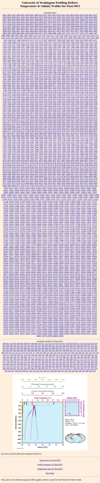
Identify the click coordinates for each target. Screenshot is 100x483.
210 (74, 360)
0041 (50, 17)
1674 (27, 58)
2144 (50, 65)
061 (28, 348)
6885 (41, 133)
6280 (23, 122)
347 (83, 371)
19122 (72, 261)
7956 (64, 158)
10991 (50, 192)
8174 (41, 165)
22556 (83, 311)
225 (32, 362)
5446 (9, 115)
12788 (83, 231)
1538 (59, 51)
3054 (68, 76)
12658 (27, 224)
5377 (86, 108)
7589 (36, 152)
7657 (95, 154)
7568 (86, 149)
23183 (88, 322)
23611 (72, 329)
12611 (49, 217)
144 (32, 355)
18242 (83, 247)
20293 (16, 279)
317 (71, 369)
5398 (64, 111)
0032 (23, 17)
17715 (61, 243)
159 (85, 355)
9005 (18, 179)
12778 (27, 231)
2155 (5, 67)
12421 (22, 208)
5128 (9, 92)
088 (28, 350)
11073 (3, 197)
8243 (36, 170)
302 (18, 369)
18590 (77, 252)
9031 (41, 179)
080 (95, 348)
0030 (14, 17)
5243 (82, 101)
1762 (5, 63)
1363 (50, 47)
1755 (68, 61)
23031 (72, 320)
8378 (32, 172)
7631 (59, 154)
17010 (50, 236)
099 (67, 350)
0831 (64, 29)
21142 (83, 288)
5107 (19, 90)
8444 (32, 174)
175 (46, 357)
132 (86, 353)
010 (39, 344)
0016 (68, 15)
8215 (95, 167)
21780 (27, 297)
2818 (95, 74)
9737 (27, 186)
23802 (50, 331)
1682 (55, 58)
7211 (54, 142)
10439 (49, 188)
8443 (27, 174)
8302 (91, 170)
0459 (55, 22)
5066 (36, 86)
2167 (55, 67)
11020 (41, 195)
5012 (5, 81)
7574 (5, 152)
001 (7, 344)
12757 (61, 229)
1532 (36, 51)
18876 (5, 258)
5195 (82, 97)
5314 (64, 106)
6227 (73, 120)
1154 (52, 38)
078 (88, 348)
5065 (32, 86)
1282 (73, 42)
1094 (30, 35)
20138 (88, 274)
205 (57, 360)
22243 (72, 306)
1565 (77, 51)
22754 (55, 315)
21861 (33, 299)
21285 (27, 290)
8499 (41, 177)
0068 (36, 20)
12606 (22, 217)
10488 (44, 190)
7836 (14, 158)
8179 (59, 165)
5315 (68, 106)
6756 (64, 131)
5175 (91, 95)
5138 (50, 92)
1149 (30, 38)
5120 (68, 90)
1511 (59, 49)
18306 (16, 249)
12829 (72, 233)
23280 (16, 324)
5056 (91, 83)
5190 (59, 97)
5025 (59, 81)
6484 (91, 126)
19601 (38, 268)
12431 (61, 208)
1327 (50, 45)
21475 (55, 293)
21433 (22, 293)
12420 (16, 208)
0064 (18, 20)
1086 (91, 33)
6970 (36, 136)
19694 (83, 268)
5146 (86, 92)
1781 (73, 63)
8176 (50, 165)
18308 (22, 249)
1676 (32, 58)
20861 (61, 286)
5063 (23, 86)
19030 (72, 258)
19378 (33, 265)
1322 (32, 45)
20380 (77, 279)
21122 (72, 288)
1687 (77, 58)
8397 (91, 172)
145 (35, 355)
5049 (64, 83)
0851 (18, 31)
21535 (27, 295)
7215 (73, 142)
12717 (16, 227)
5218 (68, 99)
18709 (55, 254)
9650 (73, 183)
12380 (38, 204)
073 (71, 348)
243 (95, 362)
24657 (38, 336)
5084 (18, 88)
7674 (41, 156)
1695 (14, 61)
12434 (72, 208)
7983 (77, 158)
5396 (55, 111)
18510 (50, 252)
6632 (50, 129)
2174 (86, 67)
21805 (44, 297)
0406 (73, 20)
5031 (86, 81)
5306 (36, 106)
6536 (14, 129)
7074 (82, 136)
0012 (50, 15)
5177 (5, 97)
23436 (11, 327)
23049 (88, 320)
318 (74, 369)
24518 (83, 333)
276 (21, 366)
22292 (33, 308)
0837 (91, 29)
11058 (74, 195)
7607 (5, 154)
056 (11, 348)
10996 (72, 192)
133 (90, 353)
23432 (5, 327)
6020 (91, 115)
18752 (83, 254)
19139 (83, 261)
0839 (95, 29)
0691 (86, 26)
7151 (27, 140)
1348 (27, 47)
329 (20, 371)
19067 (16, 261)
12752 (44, 229)
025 (92, 344)
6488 (9, 129)
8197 (18, 167)
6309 (5, 124)
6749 (32, 131)
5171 (73, 95)
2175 (91, 67)
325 (5, 371)
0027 (95, 15)
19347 (11, 265)
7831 (9, 158)
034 (28, 346)
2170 (68, 67)
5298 (95, 104)
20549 (61, 281)
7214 (68, 142)
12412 (72, 206)
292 (78, 366)
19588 (27, 268)
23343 (50, 324)
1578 (41, 54)
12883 (11, 236)
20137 (83, 274)
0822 (32, 29)
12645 (50, 222)
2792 (32, 74)
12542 (33, 215)
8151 (82, 163)
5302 (18, 106)
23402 (83, 324)
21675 (77, 295)
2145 (55, 65)
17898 (5, 245)
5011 (95, 79)
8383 (50, 172)
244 (4, 364)
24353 (77, 333)
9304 (82, 181)
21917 (22, 302)
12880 (88, 233)
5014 (14, 81)
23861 (88, 331)
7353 (82, 145)
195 (21, 360)
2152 (86, 65)
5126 (95, 90)
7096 (59, 138)
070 (60, 348)
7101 (64, 138)
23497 (72, 327)
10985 (16, 192)
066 (46, 348)
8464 (59, 174)
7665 (18, 156)
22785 (94, 315)
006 (25, 344)
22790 (5, 318)
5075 (73, 86)
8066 (50, 161)
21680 (83, 295)
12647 (61, 222)
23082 (44, 322)
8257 (64, 170)
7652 (91, 154)
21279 (22, 290)
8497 (32, 177)
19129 (77, 261)
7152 (32, 140)
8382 (45, 172)
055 (7, 348)
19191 (22, 263)
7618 (41, 154)
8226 (23, 170)
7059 (64, 136)
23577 (33, 329)
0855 (36, 31)
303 (21, 369)
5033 (95, 81)
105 (88, 350)
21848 (22, 299)
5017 (27, 81)
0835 (82, 29)
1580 (50, 54)
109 (6, 353)
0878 (82, 31)
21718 (94, 295)
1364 (55, 47)
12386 (72, 204)
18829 (66, 256)
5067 (41, 86)
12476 (27, 213)
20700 (16, 286)
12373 (5, 204)
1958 (36, 65)
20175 (27, 277)
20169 (22, 277)
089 (32, 350)
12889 (38, 236)
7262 (50, 145)
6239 (86, 120)
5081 (5, 88)
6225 (63, 120)
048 (78, 346)
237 (74, 362)
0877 (77, 31)
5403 (86, 111)
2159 (23, 67)
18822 (55, 256)
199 (35, 360)
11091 (58, 197)
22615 (16, 313)
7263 (55, 145)
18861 (83, 256)
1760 (91, 61)
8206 (55, 167)
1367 (68, 47)
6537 (18, 129)
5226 (5, 101)
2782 (82, 72)
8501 (45, 177)
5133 (27, 92)
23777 (33, 331)
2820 (9, 76)
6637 (68, 129)
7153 (36, 140)
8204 (45, 167)
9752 (45, 186)
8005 (86, 158)
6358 (95, 124)
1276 (45, 42)
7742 (77, 156)
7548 (36, 149)
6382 (32, 126)
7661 (9, 156)
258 (53, 364)
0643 (27, 26)
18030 (61, 245)
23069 (22, 322)
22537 (61, 311)
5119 (63, 90)
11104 (26, 199)
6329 (27, 124)
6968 (32, 136)
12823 (38, 233)
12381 (44, 204)
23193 (5, 324)
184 (78, 357)
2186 (27, 70)
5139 (55, 92)
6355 (82, 124)
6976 (50, 136)
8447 (36, 174)
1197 (54, 40)
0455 (36, 22)
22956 (16, 320)
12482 (61, 213)
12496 (5, 215)
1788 (9, 65)
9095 (64, 179)
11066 (96, 195)
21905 (11, 302)
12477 (33, 213)
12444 (77, 208)
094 (50, 350)
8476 (82, 174)
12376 (16, 204)
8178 (55, 165)
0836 (86, 29)
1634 (68, 56)
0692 (91, 26)
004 (18, 344)
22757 (66, 315)
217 (4, 362)
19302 (72, 263)
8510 (50, 177)
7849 (27, 158)
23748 (16, 331)
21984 (77, 302)
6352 (68, 124)
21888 (77, 299)
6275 (95, 120)
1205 (90, 40)
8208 (64, 167)
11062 (80, 195)
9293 (50, 181)
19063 (94, 258)
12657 (22, 224)
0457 (45, 22)
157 (78, 355)
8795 (68, 177)
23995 (72, 333)
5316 (73, 106)
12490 (88, 213)
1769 (36, 63)
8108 (91, 161)
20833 (50, 286)
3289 (41, 79)
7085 (27, 138)
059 (21, 348)
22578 (94, 311)
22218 (44, 306)
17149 (83, 236)
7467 (86, 147)
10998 (83, 192)
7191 (50, 142)
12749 (27, 229)
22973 (44, 320)
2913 (41, 76)
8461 (55, 174)
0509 (91, 22)
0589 (73, 24)
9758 (64, 186)
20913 (77, 286)
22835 (38, 318)
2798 (55, 74)
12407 (44, 206)
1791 (23, 65)
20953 (5, 288)
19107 (55, 261)
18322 (38, 249)
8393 (77, 172)
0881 (91, 31)
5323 (9, 108)
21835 (88, 297)
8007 (91, 158)
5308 (45, 106)
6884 (36, 133)
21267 (16, 290)
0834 (77, 29)
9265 (18, 181)
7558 (64, 149)
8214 (91, 167)
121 (47, 353)
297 (95, 366)
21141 (77, 288)
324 (95, 369)
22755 (61, 315)
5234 (41, 101)
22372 (50, 308)
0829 (55, 29)
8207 (59, 167)
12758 (66, 229)
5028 (73, 81)
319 (78, 369)
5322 (5, 108)
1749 (41, 61)
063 (35, 348)
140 (18, 355)
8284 (82, 170)
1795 (32, 65)
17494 (77, 240)
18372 (72, 249)
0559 (14, 24)
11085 (36, 197)
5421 (50, 113)
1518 (91, 49)
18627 (5, 254)
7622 (55, 154)
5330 (41, 108)
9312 (5, 183)
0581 (55, 24)
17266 (33, 238)
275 (18, 366)
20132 (60, 274)
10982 (94, 190)
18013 (44, 245)
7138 (95, 138)
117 (33, 353)
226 (35, 362)
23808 (55, 331)
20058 (83, 272)
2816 (86, 74)
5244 (86, 101)
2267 (55, 70)
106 (92, 350)
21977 (72, 302)
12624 (27, 220)
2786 (5, 74)
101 (74, 350)
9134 (86, 179)
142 (25, 355)
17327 (66, 238)
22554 (72, 311)
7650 (86, 154)
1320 (23, 45)
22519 (50, 311)
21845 (16, 299)
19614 (50, 268)
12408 (50, 206)
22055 (16, 304)
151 (57, 355)
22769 (77, 315)
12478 (38, 213)
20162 (16, 277)
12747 (16, 229)
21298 (50, 290)
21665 (61, 295)
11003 (94, 192)
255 (42, 364)
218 (7, 362)
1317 (14, 45)
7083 (18, 138)
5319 (86, 106)
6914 (64, 133)
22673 (50, 313)
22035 (5, 304)
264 (74, 364)
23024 (66, 320)
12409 (55, 206)
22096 (61, 304)
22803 (11, 318)
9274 (27, 181)
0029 (9, 17)
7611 (18, 154)
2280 (18, 72)
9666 (9, 186)
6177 (23, 120)
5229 (18, 101)
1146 (17, 38)
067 (50, 348)
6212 (32, 120)
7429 (68, 147)
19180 (16, 263)
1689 (86, 58)
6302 (68, 122)
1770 (41, 63)
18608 (94, 252)
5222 (82, 99)
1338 (82, 45)
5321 (95, 106)
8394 (82, 172)
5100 (82, 88)
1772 (45, 63)
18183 (66, 247)
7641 (68, 154)
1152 (43, 38)
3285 (23, 79)
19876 (72, 270)
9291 (45, 181)
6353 (73, 124)
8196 (14, 167)
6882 (27, 133)
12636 (94, 220)
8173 (36, 165)
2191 (50, 70)
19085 (39, 261)
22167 (88, 304)
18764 (5, 256)
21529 (22, 295)
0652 (64, 26)
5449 (23, 115)
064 (39, 348)
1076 (73, 33)
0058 (86, 17)
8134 (41, 163)
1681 (50, 58)
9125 (82, 179)
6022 (5, 117)
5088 (36, 88)
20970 (17, 288)
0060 (95, 17)
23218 (11, 324)
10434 (27, 188)
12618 (88, 217)
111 (13, 353)
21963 (55, 302)
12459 (66, 211)
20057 (77, 272)
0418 (86, 20)
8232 (27, 170)
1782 (77, 63)
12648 (66, 222)
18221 (72, 247)
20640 (77, 283)
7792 (91, 156)
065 (42, 348)
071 (64, 348)
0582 (59, 24)
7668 (27, 156)
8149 (77, 163)
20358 (61, 279)
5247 (5, 104)
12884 (16, 236)
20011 (44, 272)
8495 (27, 177)
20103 (27, 274)
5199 (5, 99)
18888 (11, 258)
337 (48, 371)
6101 (77, 117)
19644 (72, 268)
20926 (88, 286)
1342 (5, 47)
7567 (82, 149)
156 (74, 355)
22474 (5, 311)
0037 (41, 17)
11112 (63, 199)
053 (95, 346)
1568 (91, 51)
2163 (36, 67)
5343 (68, 108)
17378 (94, 238)
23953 (50, 333)
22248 (77, 306)
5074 (68, 86)
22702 (72, 313)
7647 (77, 154)
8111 (95, 161)
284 (50, 366)
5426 (73, 113)
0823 (36, 29)
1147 (21, 38)
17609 (33, 243)
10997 (77, 192)
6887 (45, 133)
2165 (45, 67)
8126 (23, 163)
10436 (38, 188)
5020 (41, 81)
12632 (72, 220)
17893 (94, 243)
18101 (33, 247)
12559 (77, 215)
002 (11, 344)
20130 (55, 274)
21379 (88, 290)
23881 (11, 333)
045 (67, 346)
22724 (5, 315)
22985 (55, 320)
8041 (27, 161)
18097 (22, 247)
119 (40, 353)
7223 (5, 145)
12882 (5, 236)
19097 (50, 261)
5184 (36, 97)
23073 (38, 322)
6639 (77, 129)
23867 (94, 331)
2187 (32, 70)
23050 (94, 320)
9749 (36, 186)
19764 (33, 270)
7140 (9, 140)
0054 (68, 17)
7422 (55, 147)
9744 (32, 186)
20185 (33, 277)
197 (28, 360)
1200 (68, 40)
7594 (45, 152)
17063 (55, 236)
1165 (5, 40)
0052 (59, 17)
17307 (50, 238)
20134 (66, 274)
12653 (94, 222)
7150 (23, 140)
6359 (5, 126)
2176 (95, 67)
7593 (41, 152)
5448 (18, 115)
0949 (32, 33)
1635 (73, 56)
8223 (18, 170)
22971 (33, 320)
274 (14, 366)
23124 (72, 322)
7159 (64, 140)
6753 (50, 131)
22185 (11, 306)
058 (18, 348)
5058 (5, 86)
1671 (14, 58)
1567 (86, 51)
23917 (16, 333)
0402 (59, 20)
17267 (38, 238)
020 (74, 344)
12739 (83, 227)
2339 (23, 72)
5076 (77, 86)
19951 (88, 270)
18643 (16, 254)
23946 (44, 333)
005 (21, 344)
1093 (26, 35)
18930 (27, 258)
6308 (95, 122)
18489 (44, 252)
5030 (82, 81)
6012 (77, 115)
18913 (16, 258)
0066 (27, 20)
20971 (22, 288)
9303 (77, 181)
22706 (77, 313)
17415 (22, 240)
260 (60, 364)
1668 (95, 56)
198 (32, 360)
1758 (82, 61)
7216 (77, 142)
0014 (59, 15)
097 (60, 350)
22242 (66, 306)
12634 (83, 220)
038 (42, 346)
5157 (9, 95)
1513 (68, 49)
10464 (16, 190)
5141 (64, 92)
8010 (5, 161)
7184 (18, 142)
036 (35, 346)
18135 (49, 247)
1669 (5, 58)
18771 (11, 256)
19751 (27, 270)
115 (27, 353)
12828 (66, 233)
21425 (16, 293)
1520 (5, 51)
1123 (79, 35)
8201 (36, 167)
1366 (64, 47)
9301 (68, 181)
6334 (32, 124)
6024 (14, 117)
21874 (50, 299)
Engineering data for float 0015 (50, 469)
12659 (33, 224)
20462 (88, 279)
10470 (22, 190)
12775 (16, 231)
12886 (27, 236)
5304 (27, 106)
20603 (27, 283)
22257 (88, 306)
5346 (77, 108)
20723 (27, 286)
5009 (86, 79)
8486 (18, 177)
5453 (41, 115)
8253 (55, 170)
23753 (27, 331)
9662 (5, 186)
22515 (44, 311)
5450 (27, 115)
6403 (77, 126)
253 (35, 364)
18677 (38, 254)
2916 (55, 76)
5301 (14, 106)
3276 (77, 76)
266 (81, 364)
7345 (68, 145)
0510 (95, 22)
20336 (38, 279)
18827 (61, 256)
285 (53, 366)
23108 (66, 322)
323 (92, 369)
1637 (77, 56)
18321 (33, 249)
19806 (38, 270)
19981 (16, 272)
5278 (45, 104)
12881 (94, 233)
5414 (18, 113)
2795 (41, 74)
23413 (88, 324)
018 (67, 344)
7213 (64, 142)
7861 (41, 158)
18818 (38, 256)
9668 (14, 186)
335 (41, 371)
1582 (59, 54)
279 (32, 366)
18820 (44, 256)
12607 (27, 217)
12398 (11, 206)
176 (50, 357)
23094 (50, 322)
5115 (50, 90)
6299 (55, 122)
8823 (82, 177)
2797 (50, 74)
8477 (86, 174)
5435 (91, 113)
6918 (82, 133)
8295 (86, 170)
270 (95, 364)
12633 (77, 220)
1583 (64, 54)
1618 (14, 56)
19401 (50, 265)
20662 (94, 283)
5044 (41, 83)
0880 (86, 31)
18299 (11, 249)
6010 (68, 115)
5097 (73, 88)
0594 (91, 24)
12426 (38, 208)
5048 (59, 83)
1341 (95, 45)
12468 (94, 211)
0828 (50, 29)
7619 (45, 154)
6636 (64, 129)
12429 (50, 208)
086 (21, 350)
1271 (23, 42)
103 (81, 350)
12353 (16, 202)
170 (28, 357)
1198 (59, 40)
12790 (88, 231)
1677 (36, 58)
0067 (32, 20)
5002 (55, 79)
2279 (14, 72)
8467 (64, 174)
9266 (23, 181)
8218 (14, 170)
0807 (14, 29)
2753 (68, 72)
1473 (23, 49)
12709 (83, 224)
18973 (38, 258)
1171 (32, 40)
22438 (72, 308)
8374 (23, 172)
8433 (18, 174)
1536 (50, 51)
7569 (91, 149)
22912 (77, 318)
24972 (61, 336)
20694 (11, 286)
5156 (5, 95)
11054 (58, 195)
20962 (11, 288)
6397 (64, 126)
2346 (55, 72)
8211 (77, 167)
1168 (18, 40)
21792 (33, 297)
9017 (27, 179)
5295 (91, 104)
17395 (16, 240)
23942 (33, 333)
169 (25, 357)
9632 (45, 183)
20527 (27, 281)
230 (50, 362)
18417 (11, 252)
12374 (11, 204)
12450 (16, 211)
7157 (55, 140)
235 (67, 362)
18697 (50, 254)
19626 (61, 268)
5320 (91, 106)
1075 (68, 33)
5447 (14, 115)
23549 (16, 329)
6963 (23, 136)
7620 (50, 154)
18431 (16, 252)
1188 (50, 40)
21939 (33, 302)
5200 (9, 99)
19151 (94, 261)
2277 (5, 72)
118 (37, 353)
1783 (82, 63)
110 (9, 353)
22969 (27, 320)
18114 (44, 247)
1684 (64, 58)
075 (78, 348)
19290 (61, 263)
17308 (55, 238)
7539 (18, 149)
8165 (14, 165)
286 (57, 366)
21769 (22, 297)
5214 (50, 99)
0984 (50, 33)
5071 (55, 86)
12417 (94, 206)
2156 (9, 67)
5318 (82, 106)
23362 (61, 324)
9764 (86, 186)
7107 (77, 138)
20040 (55, 272)
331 (27, 371)
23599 (55, 329)
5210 (32, 99)
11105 (31, 199)
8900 (14, 179)
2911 (32, 76)
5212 (41, 99)
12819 (16, 233)
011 (42, 344)
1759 (86, 61)
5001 (50, 79)
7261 (45, 145)
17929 (16, 245)
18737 (72, 254)
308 (39, 369)
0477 (59, 22)
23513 (83, 327)
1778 (59, 63)
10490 (50, 190)
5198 (95, 97)
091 (39, 350)
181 (67, 357)
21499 (88, 293)
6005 (59, 115)
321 (85, 369)
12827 (61, 233)
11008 (9, 195)
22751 (50, 315)
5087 (32, 88)
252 (32, 364)
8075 (59, 161)
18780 (16, 256)
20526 (22, 281)
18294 (5, 249)
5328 (32, 108)
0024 (86, 15)
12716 (11, 227)
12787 (77, 231)
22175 (5, 306)
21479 (61, 293)
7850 (32, 158)
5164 (41, 95)
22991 (61, 320)
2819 (5, 76)
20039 (50, 272)
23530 (5, 329)
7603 (82, 152)
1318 (18, 45)
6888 (50, 133)
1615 (95, 54)
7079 (95, 136)
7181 (5, 142)
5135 (36, 92)
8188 (86, 165)
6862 (91, 131)
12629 (55, 220)
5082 (9, 88)
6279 (18, 122)
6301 (64, 122)
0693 (95, 26)
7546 (27, 149)
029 (11, 346)
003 (14, 344)
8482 (5, 177)
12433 (66, 208)
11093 (69, 197)
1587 (82, 54)
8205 (50, 167)
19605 (44, 268)
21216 (5, 290)
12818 (11, 233)
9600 (27, 183)
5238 (59, 101)
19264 (50, 263)
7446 (77, 147)
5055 (86, 83)
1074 (64, 33)
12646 (55, 222)
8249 (45, 170)
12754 (50, 229)
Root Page (50, 473)
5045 (45, 83)
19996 (27, 272)
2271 (73, 70)
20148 (5, 277)
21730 (5, 297)
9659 (91, 183)
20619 (44, 283)
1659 (86, 56)
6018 (82, 115)
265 (78, 364)
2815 (82, 74)
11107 (42, 199)
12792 (5, 233)
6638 (73, 129)
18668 (33, 254)
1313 (91, 42)
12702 (66, 224)
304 (25, 369)
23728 (5, 331)
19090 (44, 261)
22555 (77, 311)
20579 (88, 281)
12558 (72, 215)
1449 (86, 47)
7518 (9, 149)
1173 (41, 40)
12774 (11, 231)
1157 (66, 38)
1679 (45, 58)
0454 (32, 22)
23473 (38, 327)
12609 (38, 217)
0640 (14, 26)
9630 (36, 183)
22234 (61, 306)
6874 (9, 133)
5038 (23, 83)
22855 (55, 318)
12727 (44, 227)
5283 (68, 104)
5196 (86, 97)
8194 (9, 167)
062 (32, 348)
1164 (97, 38)
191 (7, 360)
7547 (32, 149)
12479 (44, 213)
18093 (16, 247)
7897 (45, 158)
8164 (9, 165)
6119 (9, 120)
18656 (27, 254)
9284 (36, 181)
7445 (73, 147)
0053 (64, 17)
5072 (59, 86)
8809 (73, 177)
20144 (94, 274)
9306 (91, 181)
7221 (91, 142)
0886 (5, 33)
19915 (83, 270)
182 (71, 357)
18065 (88, 245)
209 (71, 360)
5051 (73, 83)
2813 (73, 74)
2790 (23, 74)
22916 (83, 318)
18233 (77, 247)
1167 (14, 40)
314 (60, 369)
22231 (55, 306)
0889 (18, 33)
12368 (72, 202)
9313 (9, 183)
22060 (22, 304)
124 (58, 353)
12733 (66, 227)
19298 (66, 263)
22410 (66, 308)
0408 (82, 20)
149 (50, 355)
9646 (68, 183)
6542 (23, 129)
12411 (66, 206)
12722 (22, 227)
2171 (73, 67)
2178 (5, 70)
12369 (77, 202)
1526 (32, 51)
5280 (55, 104)
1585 (73, 54)
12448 (5, 211)
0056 (77, 17)
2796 (45, 74)
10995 (66, 192)
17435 (44, 240)
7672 (36, 156)
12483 (66, 213)
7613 (27, 154)
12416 (88, 206)
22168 (94, 304)
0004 (18, 15)
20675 (5, 286)
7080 (5, 138)
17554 (16, 243)
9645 (64, 183)
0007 (32, 15)
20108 (33, 274)
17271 (44, 238)
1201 (72, 40)
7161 (73, 140)
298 (4, 369)
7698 (59, 156)
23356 (55, 324)
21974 (66, 302)
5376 (82, 108)
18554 (61, 252)
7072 (77, 136)
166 (14, 357)
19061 (88, 258)
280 (35, 366)
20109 (39, 274)
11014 (20, 195)
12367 (66, 202)
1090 (12, 35)
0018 (73, 15)
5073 (64, 86)
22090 (50, 304)
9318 (18, 183)
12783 (55, 231)
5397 (59, 111)
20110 (44, 274)
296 (92, 366)
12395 (94, 204)
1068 (59, 33)
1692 (95, 58)
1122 (74, 35)
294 (85, 366)
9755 (55, 186)
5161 (27, 95)
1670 (9, 58)
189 (95, 357)
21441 (33, 293)
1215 (95, 40)
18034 (66, 245)
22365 (44, 308)
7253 (23, 145)
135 (97, 353)
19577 (22, 268)
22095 (55, 304)
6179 (27, 120)
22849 (50, 318)
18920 (22, 258)
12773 (5, 231)
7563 (73, 149)
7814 (5, 158)
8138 (45, 163)
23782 (38, 331)
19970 (5, 272)
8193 (5, 167)
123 (54, 353)
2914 (45, 76)
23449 (16, 327)
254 (39, 364)
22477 (11, 311)
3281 (5, 79)
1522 (14, 51)
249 (21, 364)
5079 (91, 86)
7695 (55, 156)
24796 (50, 336)
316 (67, 369)
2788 (14, 74)
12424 (33, 208)
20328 (22, 279)
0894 (27, 33)
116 (30, 353)
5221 (77, 99)
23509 (77, 327)
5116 (54, 90)
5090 (45, 88)
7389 (14, 147)
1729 (23, 61)
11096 (80, 197)
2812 (68, 74)
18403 (5, 252)
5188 (50, 97)
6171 (18, 120)
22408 (61, 308)
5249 (14, 104)
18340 (50, 249)
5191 (64, 97)
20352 (50, 279)
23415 (94, 324)
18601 (88, 252)
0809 (18, 29)
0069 (41, 20)
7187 (32, 142)
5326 (23, 108)
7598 (64, 152)
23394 (77, 324)
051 (88, 346)
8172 (32, 165)
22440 (77, 308)
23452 (22, 327)
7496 (95, 147)
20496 (11, 281)
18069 (94, 245)
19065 (5, 261)
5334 (59, 108)
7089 (41, 138)
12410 (61, 206)
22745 (44, 315)
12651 (83, 222)
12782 (50, 231)
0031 (18, 17)
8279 (73, 170)
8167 (23, 165)
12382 (50, 204)
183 (74, 357)
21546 (33, 295)
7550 (41, 149)
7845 (23, 158)
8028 (18, 161)
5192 (68, 97)
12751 (38, 229)
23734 (11, 331)
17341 (83, 238)
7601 (77, 152)
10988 (33, 192)
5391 (41, 111)
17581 (22, 243)
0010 (41, 15)
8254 (59, 170)
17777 (77, 243)
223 (25, 362)
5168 (59, 95)
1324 (41, 45)
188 (92, 357)
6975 (45, 136)
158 (81, 355)
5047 (55, 83)
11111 (58, 199)
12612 (55, 217)
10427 (10, 188)
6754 (55, 131)
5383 (9, 111)
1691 (91, 58)
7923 (50, 158)
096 (57, 350)
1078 (82, 33)
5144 (77, 92)
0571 (50, 24)
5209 (27, 99)
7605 (91, 152)
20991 (33, 288)
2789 (18, 74)
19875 (66, 270)
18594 (83, 252)
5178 (9, 97)
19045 (77, 258)
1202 (77, 40)
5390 (36, 111)
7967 (68, 158)
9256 (95, 179)
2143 (45, 65)
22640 (27, 313)
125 (61, 353)
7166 (86, 140)
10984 (11, 192)
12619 (94, 217)
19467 (88, 265)
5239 (64, 101)
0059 (91, 17)
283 (46, 366)
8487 (23, 177)
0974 (41, 33)
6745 (14, 131)
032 (21, 346)
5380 (95, 108)
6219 (41, 120)
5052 (77, 83)
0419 (91, 20)
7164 (77, 140)
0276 (55, 20)
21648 (50, 295)
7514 (5, 149)
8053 (41, 161)
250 (25, 364)
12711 (88, 224)
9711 (18, 186)
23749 (22, 331)
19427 (66, 265)
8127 (27, 163)
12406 (38, 206)
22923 (88, 318)
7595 (50, 152)
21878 (55, 299)
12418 (5, 208)
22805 (16, 318)
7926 (55, 158)
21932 (27, 302)
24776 (44, 336)
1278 (55, 42)
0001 (5, 15)
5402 (82, 111)
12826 (55, 233)
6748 (27, 131)
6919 (86, 133)
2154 (95, 65)
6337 (45, 124)
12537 (16, 215)
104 (85, 350)
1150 (34, 38)
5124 (86, 90)
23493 (66, 327)
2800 (64, 74)
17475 (66, 240)
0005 (23, 15)
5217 (64, 99)
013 (50, 344)
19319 (83, 263)
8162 (95, 163)
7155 (45, 140)
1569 (95, 51)
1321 (27, 45)
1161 (83, 38)
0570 (45, 24)
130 (79, 353)
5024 (55, 81)
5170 (68, 95)
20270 (88, 277)
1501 (27, 49)
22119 (66, 304)
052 (92, 346)
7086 (32, 138)
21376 (83, 290)
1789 (14, 65)
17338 (77, 238)
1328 (55, 45)
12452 (27, 211)
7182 (9, 142)
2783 (86, 72)
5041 (36, 83)
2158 (18, 67)
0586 (68, 24)
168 (21, 357)
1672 (18, 58)
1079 (86, 33)
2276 (95, 70)
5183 (32, 97)
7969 (73, 158)
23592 (38, 329)
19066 (11, 261)
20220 (50, 277)
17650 (44, 243)
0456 (41, 22)
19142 (88, 261)
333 (34, 371)
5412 (9, 113)
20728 (33, 286)
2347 (59, 72)
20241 (66, 277)
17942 (22, 245)
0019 (77, 15)
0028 (5, 17)
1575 (27, 54)
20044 (66, 272)
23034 (77, 320)
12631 (66, 220)
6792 (73, 131)
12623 (22, 220)
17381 (5, 240)
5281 (59, 104)
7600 (73, 152)
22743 (38, 315)
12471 (5, 213)
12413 (77, 206)
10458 (88, 188)
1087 (95, 33)
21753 (16, 297)
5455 (45, 115)
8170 (27, 165)
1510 (55, 49)
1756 (73, 61)
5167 (55, 95)
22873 (66, 318)
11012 (14, 195)
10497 (66, 190)
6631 (45, 129)
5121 (72, 90)
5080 (95, 86)
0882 (95, 31)
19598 (33, 268)
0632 (5, 26)
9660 (95, 183)
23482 (50, 327)
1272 (27, 42)
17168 (94, 236)
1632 (59, 56)
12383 (55, 204)
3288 (36, 79)
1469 (14, 49)
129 (76, 353)
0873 (59, 31)
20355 (55, 279)
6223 (54, 120)
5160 (23, 95)
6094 (50, 117)
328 (16, 371)
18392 (94, 249)
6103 (86, 117)
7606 (95, 152)
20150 (11, 277)
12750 (33, 229)
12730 (61, 227)
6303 (73, 122)
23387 (72, 324)
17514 (83, 240)
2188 (36, 70)
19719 (5, 270)
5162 (32, 95)
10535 (77, 190)
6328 (23, 124)
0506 (77, 22)
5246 (95, 101)
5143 (73, 92)
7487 (91, 147)
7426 (64, 147)
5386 (23, 111)
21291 (38, 290)
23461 (33, 327)
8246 (41, 170)
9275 (32, 181)
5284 (73, 104)
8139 (50, 163)
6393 (50, 126)
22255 (83, 306)
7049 (55, 136)
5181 (23, 97)
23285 (22, 324)
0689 (77, 26)
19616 (55, 268)
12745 (11, 229)
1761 (95, 61)
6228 (77, 120)
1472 (18, 49)
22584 (5, 313)
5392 (45, 111)
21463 (44, 293)
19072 (22, 261)
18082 (11, 247)
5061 (14, 86)
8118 (5, 163)
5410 (95, 111)
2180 (14, 70)
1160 (79, 38)
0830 (59, 29)
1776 (50, 63)
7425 (59, 147)
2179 (9, 70)
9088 (45, 179)
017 (64, 344)
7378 (91, 145)
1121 (70, 35)
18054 (77, 245)
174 (42, 357)
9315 (14, 183)
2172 (77, 67)
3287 (32, 79)
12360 (27, 202)
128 (72, 353)
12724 (33, 227)
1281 (68, 42)
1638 (82, 56)
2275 (91, 70)
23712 (94, 329)
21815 (61, 297)
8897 (95, 177)
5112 (36, 90)
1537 (55, 51)
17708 (55, 243)
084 (14, 350)
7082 (14, 138)
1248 (9, 42)
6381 (27, 126)
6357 (91, 124)
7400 (27, 147)
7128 (91, 138)
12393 (88, 204)
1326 (45, 45)
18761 (94, 254)
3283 (14, 79)
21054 (50, 288)
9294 (55, 181)
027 (4, 346)
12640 (22, 222)
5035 (9, 83)
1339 (86, 45)
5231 (27, 101)
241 (88, 362)
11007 (3, 195)
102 (78, 350)
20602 (22, 283)
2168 (59, 67)
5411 (5, 113)
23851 (72, 331)
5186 (41, 97)
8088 (82, 161)
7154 (41, 140)
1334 (64, 45)
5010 (91, 79)
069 (57, 348)
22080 (38, 304)
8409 (14, 174)
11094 (74, 197)
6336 (41, 124)
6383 (36, 126)
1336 (73, 45)
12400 (16, 206)
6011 (73, 115)
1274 (36, 42)
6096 (59, 117)
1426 (73, 47)
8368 (9, 172)
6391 (41, 126)
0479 (68, 22)
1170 (27, 40)
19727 (11, 270)
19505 (94, 265)
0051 (55, 17)
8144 (64, 163)
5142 (68, 92)
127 (69, 353)
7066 (68, 136)
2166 (50, 67)
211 (78, 360)
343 (69, 371)
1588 (86, 54)
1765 (18, 63)
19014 (55, 258)
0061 (5, 20)
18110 (39, 247)
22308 (38, 308)
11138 (5, 202)
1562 (64, 51)
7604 (86, 152)
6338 (50, 124)
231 (53, 362)
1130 (12, 38)
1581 (55, 54)
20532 (38, 281)
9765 (91, 186)
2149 (73, 65)
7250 (9, 145)
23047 (83, 320)
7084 (23, 138)
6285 (45, 122)
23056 (11, 322)
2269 (64, 70)
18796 (27, 256)
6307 (91, 122)
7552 (45, 149)
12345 (11, 202)
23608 (61, 329)
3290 (45, 79)
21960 (50, 302)
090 (35, 350)
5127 (5, 92)
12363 (44, 202)
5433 (82, 113)
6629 (36, 129)
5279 (50, 104)
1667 (91, 56)
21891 (88, 299)
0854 (32, 31)
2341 (32, 72)
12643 (38, 222)
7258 (36, 145)
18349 (55, 249)
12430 (55, 208)
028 (7, 346)
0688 (73, 26)
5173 (82, 95)
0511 (5, 24)
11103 (20, 199)
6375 (23, 126)
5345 (73, 108)
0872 (55, 31)
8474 (77, 174)
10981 (88, 190)
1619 (18, 56)
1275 (41, 42)
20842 (55, 286)
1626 (45, 56)
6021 (95, 115)
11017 (25, 195)
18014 (50, 245)
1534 (41, 51)
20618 (38, 283)
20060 (88, 272)
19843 (50, 270)
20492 (5, 281)
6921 (95, 133)
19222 (44, 263)
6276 (5, 122)
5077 (82, 86)
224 (28, 362)
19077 (33, 261)
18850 (72, 256)
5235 (45, 101)
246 (11, 364)
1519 (95, 49)
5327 (27, 108)
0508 (86, 22)
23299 (27, 324)
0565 (23, 24)
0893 (23, 33)
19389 (38, 265)
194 (18, 360)
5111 (32, 90)
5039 (27, 83)
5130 (14, 92)
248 (18, 364)
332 (30, 371)
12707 (72, 224)
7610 (14, 154)
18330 (44, 249)
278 (28, 366)
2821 (14, 76)
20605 (33, 283)
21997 (94, 302)
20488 (94, 279)
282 (42, 366)
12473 (16, 213)
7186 (27, 142)
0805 (9, 29)
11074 (9, 197)
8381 (41, 172)
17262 (27, 238)
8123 (14, 163)
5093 (59, 88)
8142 (55, 163)
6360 (9, 126)
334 (37, 371)
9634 (50, 183)
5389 (32, 111)
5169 (64, 95)
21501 (94, 293)
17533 (88, 240)
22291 (27, 308)
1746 (27, 61)
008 (32, 344)
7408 (41, 147)
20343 (44, 279)
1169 (23, 40)
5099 (77, 88)
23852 (77, 331)
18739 (77, 254)
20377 (72, 279)
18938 (33, 258)
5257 (41, 104)
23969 (61, 333)
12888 (33, 236)
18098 (27, 247)
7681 (45, 156)
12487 (83, 213)
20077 (5, 274)
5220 (73, 99)
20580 (94, 281)
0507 (82, 22)
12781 (44, 231)
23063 (16, 322)
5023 (50, 81)
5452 (36, 115)
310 (46, 369)
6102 (82, 117)
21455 (38, 293)
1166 (10, 40)
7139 (5, 140)
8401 (95, 172)
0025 (91, 15)
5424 (64, 113)
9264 (14, 181)
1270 (18, 42)
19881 (77, 270)
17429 (38, 240)
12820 (22, 233)
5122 (77, 90)
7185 (23, 142)
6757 (68, 131)
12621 (11, 220)
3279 (91, 76)
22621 (22, 313)
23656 (77, 329)
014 (53, 344)
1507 (45, 49)
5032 (91, 81)
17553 (11, 243)
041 (53, 346)
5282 (64, 104)
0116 (45, 20)
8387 (59, 172)
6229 (82, 120)
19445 (83, 265)
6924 (14, 136)
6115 (95, 117)
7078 (91, 136)
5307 (41, 106)
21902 (5, 302)
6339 (55, 124)
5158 (14, 95)
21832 (83, 297)
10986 (22, 192)
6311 (14, 124)
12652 (88, 222)
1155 (57, 38)
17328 (72, 238)
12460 (72, 211)
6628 (32, 129)
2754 (73, 72)
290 (71, 366)
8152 (86, 163)
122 (51, 353)
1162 (88, 38)
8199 (27, 167)
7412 (45, 147)
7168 (95, 140)
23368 (66, 324)
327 (12, 371)
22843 (44, 318)
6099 (73, 117)
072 (67, 348)
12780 (38, 231)
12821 (27, 233)
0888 (14, 33)
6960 (18, 136)
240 (85, 362)
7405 (36, 147)
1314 (95, 42)
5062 (18, 86)
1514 (73, 49)
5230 (23, 101)
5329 (36, 108)
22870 (61, 318)
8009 (95, 158)
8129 (32, 163)
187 (88, 357)
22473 (94, 308)
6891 (59, 133)
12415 (83, 206)
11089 (47, 197)
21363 (77, 290)
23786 (44, 331)
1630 (50, 56)
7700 (68, 156)
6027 (27, 117)
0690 (82, 26)
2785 (95, 72)
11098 (91, 197)
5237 (55, 101)
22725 (11, 315)
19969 (94, 270)
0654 (68, 26)
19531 (11, 268)
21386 (94, 290)
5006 (73, 79)
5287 (82, 104)
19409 (55, 265)
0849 (14, 31)
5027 (68, 81)
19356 (16, 265)
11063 (85, 195)
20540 (50, 281)
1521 (9, 51)
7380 (95, 145)
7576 (9, 152)
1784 (86, 63)
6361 (14, 126)
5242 (77, 101)
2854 (23, 76)
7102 (68, 138)
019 (71, 344)
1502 (32, 49)
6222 (50, 120)
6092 (41, 117)
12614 (66, 217)
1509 (50, 49)
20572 (77, 281)
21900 (94, 299)
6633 (55, 129)
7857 (36, 158)
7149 (18, 140)
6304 (77, 122)
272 (7, 366)
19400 (44, 265)
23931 (22, 333)
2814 (77, 74)
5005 (68, 79)
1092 (21, 35)
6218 (36, 120)
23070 (27, 322)
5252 (27, 104)
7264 (59, 145)
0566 (27, 24)
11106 (36, 199)
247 (14, 364)
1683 (59, 58)
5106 (14, 90)
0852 (23, 31)
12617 (83, 217)
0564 (18, 24)
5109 (28, 90)
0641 (18, 26)
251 (28, 364)
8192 (95, 165)
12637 (5, 222)
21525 (16, 295)
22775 (88, 315)
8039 (23, 161)
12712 (94, 224)
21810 (50, 297)
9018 (32, 179)
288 (64, 366)
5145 (82, 92)
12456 (50, 211)
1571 (9, 54)
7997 (82, 158)
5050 (68, 83)
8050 (32, 161)
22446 (83, 308)
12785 (66, 231)
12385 (66, 204)
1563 (68, 51)
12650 (77, 222)
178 (57, 357)
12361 (33, 202)
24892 (55, 336)
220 (14, 362)
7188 (36, 142)
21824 (72, 297)
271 (4, 366)
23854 (83, 331)
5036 (14, 83)
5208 (23, 99)
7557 (59, 149)
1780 (68, 63)
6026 (23, 117)
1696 (18, 61)
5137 (45, 92)
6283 (36, 122)
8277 (68, 170)
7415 (50, 147)
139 (14, 355)
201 (42, 360)
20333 (33, 279)
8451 (45, 174)
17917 (11, 245)
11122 (90, 199)
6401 (73, 126)
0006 (27, 15)
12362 (38, 202)
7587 (32, 152)
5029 (77, 81)
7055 (59, 136)
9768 (6, 188)
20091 (16, 274)
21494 (83, 293)
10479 (33, 190)
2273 (82, 70)
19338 (94, 263)
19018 (66, 258)
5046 (50, 83)
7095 (55, 138)
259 (57, 364)
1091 (17, 35)
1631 (55, 56)
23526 (94, 327)
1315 (5, 45)
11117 (74, 199)
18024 (55, 245)
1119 (61, 35)
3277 (82, 76)
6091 (37, 117)
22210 (33, 306)
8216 (5, 170)
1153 (48, 38)
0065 (23, 20)
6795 (86, 131)
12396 (5, 206)
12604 (11, 217)
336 (44, 371)
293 (81, 366)
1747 (32, 61)
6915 (68, 133)
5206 (14, 99)
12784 (61, 231)
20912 (72, 286)
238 (78, 362)
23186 (94, 322)
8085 (73, 161)
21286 (33, 290)
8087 (77, 161)
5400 (73, 111)
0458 (50, 22)
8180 (64, 165)
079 (92, 348)
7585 (23, 152)
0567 (32, 24)
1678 (41, 58)
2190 (45, 70)
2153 (91, 65)
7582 (18, 152)
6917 (77, 133)
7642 (73, 154)
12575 (88, 215)
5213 (45, 99)
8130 (36, 163)
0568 (36, 24)
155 (71, 355)
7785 (86, 156)
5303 (23, 106)
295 (88, 366)
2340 (27, 72)
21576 (44, 295)
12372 (94, 202)
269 (92, 364)
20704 (22, 286)
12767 (77, 229)
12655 (11, 224)
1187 (45, 40)
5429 (77, 113)
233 (60, 362)
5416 (27, 113)
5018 (32, 81)
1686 (73, 58)
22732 (22, 315)
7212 (59, 142)
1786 (95, 63)
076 (81, 348)
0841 (9, 31)
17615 (38, 243)
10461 (5, 190)
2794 (36, 74)
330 (23, 371)
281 (39, 366)
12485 (77, 213)
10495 (61, 190)
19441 (72, 265)
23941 (27, 333)
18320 (27, 249)
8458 (50, 174)
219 (11, 362)
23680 (83, 329)
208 (67, 360)
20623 (55, 283)
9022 (36, 179)
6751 (41, 131)
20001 (33, 272)
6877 (14, 133)
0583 (64, 24)
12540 (22, 215)
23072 (33, 322)
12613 (61, 217)
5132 (23, 92)
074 (74, 348)
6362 (18, 126)
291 (74, 366)
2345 (50, 72)
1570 (5, 54)
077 (85, 348)
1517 (86, 49)
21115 (66, 288)
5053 (82, 83)
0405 (68, 20)
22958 (22, 320)
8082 (68, 161)
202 (46, 360)
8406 (5, 174)
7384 (9, 147)
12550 (55, 215)
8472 (73, 174)
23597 (50, 329)
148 (46, 355)
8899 (9, 179)
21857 (27, 299)
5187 (45, 97)
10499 (72, 190)
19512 (5, 268)
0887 (9, 33)
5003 (59, 79)
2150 (77, 65)
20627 (61, 283)
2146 (59, 65)
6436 (82, 126)
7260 (41, 145)
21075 (55, 288)
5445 (5, 115)
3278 (86, 76)
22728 (16, 315)
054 (4, 348)
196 (25, 360)
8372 (18, 172)
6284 (41, 122)
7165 (82, 140)
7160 (68, 140)
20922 (83, 286)
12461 (77, 211)
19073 (27, 261)
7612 (23, 154)
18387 (88, 249)
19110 (61, 261)
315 (64, 369)
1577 (36, 54)
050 (85, 346)
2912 (36, 76)
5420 (45, 113)
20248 (77, 277)
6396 (59, 126)
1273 (32, 42)
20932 (94, 286)
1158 (70, 38)
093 (46, 350)
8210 (73, 167)
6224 (59, 120)
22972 (38, 320)
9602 (32, 183)
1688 (82, 58)
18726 (66, 254)
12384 (61, 204)
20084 (11, 274)
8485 (14, 177)
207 (64, 360)
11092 (63, 197)
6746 (18, 131)
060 (25, 348)
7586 (27, 152)
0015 (64, 15)
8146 (73, 163)
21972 (61, 302)
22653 (38, 313)
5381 (5, 111)
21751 (11, 297)
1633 (64, 56)
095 (53, 350)
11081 (20, 197)
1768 (32, 63)
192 (11, 360)
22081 (44, 304)
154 (67, 355)
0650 (55, 26)
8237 (32, 170)
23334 (38, 324)
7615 (36, 154)
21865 (38, 299)
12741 (88, 227)
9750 (41, 186)
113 (20, 353)
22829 (33, 318)
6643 (95, 129)
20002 (38, 272)
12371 (88, 202)
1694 (9, 61)
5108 (23, 90)
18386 (83, 249)
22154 (83, 304)
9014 (23, 179)
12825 (50, 233)
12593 (5, 217)
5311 (59, 106)
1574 (23, 54)
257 (50, 364)
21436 (27, 293)
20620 (50, 283)
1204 (86, 40)
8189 (91, 165)
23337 (44, 324)
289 (67, 366)
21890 (83, 299)
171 (32, 357)
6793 (77, 131)
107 (95, 350)
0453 (27, 22)
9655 (82, 183)
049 (81, 346)
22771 (83, 315)
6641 (86, 129)
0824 (41, 29)
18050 (72, 245)
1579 (45, 54)
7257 (32, 145)
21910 (16, 302)
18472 (38, 252)
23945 (38, 333)
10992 (55, 192)
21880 (66, 299)
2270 (68, 70)
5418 (36, 113)
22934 (94, 318)
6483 (86, 126)
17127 (77, 236)
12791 (94, 231)
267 (85, 364)
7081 (9, 138)
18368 (66, 249)
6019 (86, 115)
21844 (11, 299)
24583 (94, 333)
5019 (36, 81)
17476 (72, 240)
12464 (88, 211)
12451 (22, 211)
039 (46, 346)
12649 (72, 222)
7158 (59, 140)
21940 (38, 302)
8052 (37, 161)
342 (65, 371)
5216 (59, 99)
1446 (77, 47)
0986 (55, 33)
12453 (33, 211)
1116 (48, 35)
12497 (11, 215)
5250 (18, 104)
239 (81, 362)
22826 (27, 318)
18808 (33, 256)
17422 (27, 240)
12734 (72, 227)
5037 (18, 83)
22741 (33, 315)
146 (39, 355)
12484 (72, 213)
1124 (83, 35)
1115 (44, 35)
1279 (59, 42)
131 (83, 353)
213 (85, 360)
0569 (41, 24)
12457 (55, 211)
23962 (55, 333)
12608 (33, 217)
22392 (55, 308)
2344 (45, 72)
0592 (82, 24)
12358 (22, 202)
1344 (9, 47)
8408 (9, 174)
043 (60, 346)
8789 (64, 177)
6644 (5, 131)
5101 (86, 88)
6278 (14, 122)
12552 (66, 215)
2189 (41, 70)
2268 (59, 70)
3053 (64, 76)
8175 (45, 165)
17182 (11, 238)
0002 (9, 15)
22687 (61, 313)
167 (18, 357)
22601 (11, 313)
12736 (77, 227)
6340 (59, 124)
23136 (77, 322)
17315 (61, 238)
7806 (95, 156)
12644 (44, 222)
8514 (59, 177)
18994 (44, 258)
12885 (22, 236)
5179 (14, 97)
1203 (81, 40)
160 (88, 355)
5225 (95, 99)
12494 (94, 213)
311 (49, 369)
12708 (77, 224)
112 (16, 353)
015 (57, 344)
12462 (83, 211)
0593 (86, 24)
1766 (23, 63)
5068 (45, 86)
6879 (18, 133)
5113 (41, 90)
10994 (61, 192)
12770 (94, 229)
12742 (94, 227)
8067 (55, 161)
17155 (88, 236)
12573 (83, 215)
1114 (39, 35)
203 (50, 360)
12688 (38, 224)
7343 (64, 145)
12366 (60, 202)
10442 (55, 188)
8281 (77, 170)
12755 (55, 229)
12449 (11, 211)
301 (14, 369)
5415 (23, 113)
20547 (55, 281)
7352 (77, 145)
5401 (77, 111)
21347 (72, 290)
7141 (14, 140)
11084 (30, 197)
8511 (54, 177)
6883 (32, 133)
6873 (5, 133)
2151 (82, 65)
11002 (88, 192)
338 (51, 371)
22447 (88, 308)
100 (71, 350)
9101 (77, 179)
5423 (59, 113)
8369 (14, 172)
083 (11, 350)
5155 (95, 92)
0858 (50, 31)
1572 (14, 54)
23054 (5, 322)
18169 (60, 247)
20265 (83, 277)
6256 (91, 120)
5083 (14, 88)
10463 (11, 190)
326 (9, 371)
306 (32, 369)
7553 (50, 149)
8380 (36, 172)
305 (28, 369)
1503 (36, 49)
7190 (45, 142)
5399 (68, 111)
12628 (50, 220)
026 (95, 344)
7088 (37, 138)
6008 (64, 115)
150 (53, 355)
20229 (61, 277)
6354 (77, 124)
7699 (64, 156)
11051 (47, 195)
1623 (32, 56)
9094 (59, 179)
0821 (27, 29)
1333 (59, 45)
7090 (46, 138)
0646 (41, 26)
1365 (59, 47)
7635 (64, 154)
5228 (14, 101)
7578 (14, 152)
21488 (72, 293)
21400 (5, 293)
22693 (66, 313)
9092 (55, 179)
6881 (23, 133)
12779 (33, 231)
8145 (68, 163)
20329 (27, 279)
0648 (45, 26)
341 (62, 371)
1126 (92, 35)
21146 (88, 288)
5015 (18, 81)
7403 (32, 147)
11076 (14, 197)
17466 (61, 240)
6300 (59, 122)
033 (25, 346)
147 (42, 355)
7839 (18, 158)
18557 (66, 252)
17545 (5, 243)
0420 (95, 20)
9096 (68, 179)
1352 (45, 47)
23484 (55, 327)
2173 (82, 67)
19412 (61, 265)
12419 (11, 208)
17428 (33, 240)
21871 (44, 299)
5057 (95, 83)
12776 (22, 231)
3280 (95, 76)
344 (72, 371)
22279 (22, 308)
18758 (88, 254)
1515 (77, 49)
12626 (38, 220)
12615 (72, 217)
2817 (91, 74)
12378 (27, 204)
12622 (16, 220)
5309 (50, 106)
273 (11, 366)
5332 (50, 108)
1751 (50, 61)
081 (4, 350)
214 (88, 360)
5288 (86, 104)
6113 (91, 117)
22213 (38, 306)
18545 (55, 252)
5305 (32, 106)
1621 (23, 56)
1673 (23, 58)
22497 (33, 311)
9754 (50, 186)
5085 (23, 88)
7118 (86, 138)
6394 (55, 126)
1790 (18, 65)
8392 (73, 172)
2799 (59, 74)
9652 (77, 183)
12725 (38, 227)
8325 (95, 170)
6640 (82, 129)
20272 (94, 277)
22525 (55, 311)
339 (55, 371)
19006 (50, 258)
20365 (66, 279)
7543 (23, 149)
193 (14, 360)
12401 (22, 206)
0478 (64, 22)
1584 (68, 54)
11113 (68, 199)
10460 (93, 188)
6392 (45, 126)
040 (50, 346)
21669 (66, 295)
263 (71, 364)
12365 (55, 202)
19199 (27, 263)
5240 (68, 101)
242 (92, 362)
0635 (9, 26)
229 (46, 362)
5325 (18, 108)
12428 (44, 208)
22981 (50, 320)
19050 (83, 258)
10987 (27, 192)
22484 (16, 311)
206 (60, 360)
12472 (11, 213)
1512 (64, 49)
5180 (18, 97)
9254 (91, 179)
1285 (77, 42)
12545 (44, 215)
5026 (64, 81)
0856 (41, 31)
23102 (61, 322)
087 (25, 350)
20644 (83, 283)
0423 (14, 22)
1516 (82, 49)
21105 (61, 288)
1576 (32, 54)
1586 (77, 54)
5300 (9, 106)
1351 (41, 47)
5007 (77, 79)
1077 (77, 33)
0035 (36, 17)
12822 (33, 233)
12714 (5, 227)
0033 (27, 17)
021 (78, 344)
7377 (86, 145)
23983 (66, 333)
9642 (59, 183)
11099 (96, 197)
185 (81, 357)
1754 (64, 61)
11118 (79, 199)
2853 (18, 76)
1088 (3, 35)
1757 (77, 61)
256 (46, 364)
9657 (86, 183)
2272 (77, 70)
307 (35, 369)
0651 (59, 26)
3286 (27, 79)
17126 (72, 236)
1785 (91, 63)
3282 (9, 79)
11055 (63, 195)
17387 (11, 240)
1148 (25, 38)
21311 (61, 290)
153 (64, 355)
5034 (5, 83)
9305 (86, 181)
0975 (45, 33)
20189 (38, 277)
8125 (18, 163)
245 (7, 364)
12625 (33, 220)
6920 (91, 133)
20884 (66, 286)
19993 (22, 272)
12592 (94, 215)
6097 (64, 117)
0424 (18, 22)
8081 (64, 161)
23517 (88, 327)
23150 (83, 322)
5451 (32, 115)
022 (81, 344)
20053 (72, 272)
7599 (68, 152)
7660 (5, 156)
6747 (23, 131)
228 (42, 362)
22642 (33, 313)
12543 (38, 215)
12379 (33, 204)
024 (88, 344)
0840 (5, 31)
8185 (82, 165)
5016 (23, 81)
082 (7, 350)
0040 (45, 17)
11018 (30, 195)
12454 (38, 211)
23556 (22, 329)
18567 (72, 252)
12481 (55, 213)
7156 (50, 140)
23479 (44, 327)
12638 (11, 222)
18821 (50, 256)
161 (92, 355)
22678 (55, 313)
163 (4, 357)
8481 (95, 174)
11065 (91, 195)
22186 (16, 306)
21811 (55, 297)
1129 (8, 38)
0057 (82, 17)
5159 (18, 95)
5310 (55, 106)
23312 (33, 324)
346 (79, 371)
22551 (66, 311)
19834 (44, 270)
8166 (18, 165)
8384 (55, 172)
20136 (77, 274)
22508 (38, 311)
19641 (66, 268)
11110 (53, 199)
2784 (91, 72)
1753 (59, 61)
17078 (66, 236)
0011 (45, 15)
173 (39, 357)
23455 (27, 327)
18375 (77, 249)
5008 (82, 79)
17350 (88, 238)
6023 (9, 117)
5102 (91, 88)
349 (90, 371)
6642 (91, 129)
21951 (44, 302)
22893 (72, 318)
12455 (44, 211)
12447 (94, 208)
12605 (16, 217)
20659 (88, 283)
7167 (91, 140)
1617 (9, 56)
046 (71, 346)
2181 (18, 70)
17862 (88, 243)
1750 (45, 61)
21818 (66, 297)
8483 (9, 177)
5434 (86, 113)
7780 (82, 156)
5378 (91, 108)
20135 (72, 274)
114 (23, 353)
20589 (5, 283)
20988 (28, 288)
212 (81, 360)
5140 (59, 92)
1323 (36, 45)
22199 (22, 306)
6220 (45, 120)
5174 (86, 95)
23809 (61, 331)
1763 (9, 63)
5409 (91, 111)
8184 (77, 165)
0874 (64, 31)
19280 (55, 263)
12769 (88, 229)
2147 (64, 65)
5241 (73, 101)
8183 (73, 165)
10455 (77, 188)
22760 (72, 315)
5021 (45, 81)
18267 (88, 247)
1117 (52, 35)
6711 (9, 131)
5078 (86, 86)
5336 (64, 108)
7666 (23, 156)
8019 (9, 161)
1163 (92, 38)
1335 (68, 45)
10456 (82, 188)
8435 (23, 174)
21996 (88, 302)
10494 (55, 190)
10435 (32, 188)
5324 (14, 108)
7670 (32, 156)
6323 (18, 124)
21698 (88, 295)
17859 (83, 243)
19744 (16, 270)
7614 (32, 154)
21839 (5, 299)
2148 (68, 65)
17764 (72, 243)
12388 (77, 204)
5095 (68, 88)
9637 (55, 183)
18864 (94, 256)
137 (7, 355)
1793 (27, 65)
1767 (27, 63)
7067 (73, 136)
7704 (73, 156)
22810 (22, 318)
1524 (23, 51)
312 (53, 369)
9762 (77, 186)
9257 (5, 181)
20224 (55, 277)
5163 (36, 95)
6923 (9, 136)
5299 (5, 106)
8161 (91, 163)
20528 (33, 281)
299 (7, 369)
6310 (9, 124)
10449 (71, 188)
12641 (27, 222)
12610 (44, 217)
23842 (66, 331)
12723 (27, 227)
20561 (66, 281)
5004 (64, 79)
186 (85, 357)
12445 (83, 208)
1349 (32, 47)
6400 (68, 126)
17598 (27, 243)
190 (4, 360)
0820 (23, 29)
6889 (55, 133)
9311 (95, 181)
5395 (50, 111)
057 (14, 348)
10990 (44, 192)
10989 (39, 192)
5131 (18, 92)
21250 (11, 290)
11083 (25, 197)
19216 (38, 263)
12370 (83, 202)
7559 (68, 149)
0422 (9, 22)
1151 (39, 38)
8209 (68, 167)
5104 (5, 90)
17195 (16, 238)
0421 (5, 22)
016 (60, 344)
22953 (11, 320)
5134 (32, 92)
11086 (41, 197)
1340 (91, 45)
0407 (77, 20)
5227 (9, 101)
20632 (72, 283)
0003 (14, 15)
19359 (22, 265)
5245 (91, 101)
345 (76, 371)
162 (95, 355)
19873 (61, 270)
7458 (82, 147)
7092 (50, 138)
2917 (59, 76)
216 (95, 360)
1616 (5, 56)
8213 (86, 167)
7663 (14, 156)
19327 (88, 263)
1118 (57, 35)
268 (88, 364)
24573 (88, 333)
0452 (23, 22)
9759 (68, 186)
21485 (66, 293)
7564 (77, 149)
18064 (83, 245)
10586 (83, 190)
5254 (32, 104)
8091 (86, 161)
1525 (27, 51)
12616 (77, 217)
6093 (46, 117)
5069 (50, 86)
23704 (88, 329)
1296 (82, 42)
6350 (64, 124)
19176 (11, 263)
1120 (66, 35)
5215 (55, 99)
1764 (14, 63)
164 (7, 357)
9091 (50, 179)
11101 (9, 199)
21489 (77, 293)
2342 (36, 72)
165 (11, 357)
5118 (59, 90)
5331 (45, 108)
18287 (94, 247)
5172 (77, 95)
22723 (94, 313)
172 (35, 357)
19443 (77, 265)
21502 (5, 295)
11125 (95, 199)
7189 (41, 142)
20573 (83, 281)
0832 (68, 29)
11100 (4, 199)
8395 (86, 172)
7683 (50, 156)
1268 (14, 42)
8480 (91, 174)
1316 (9, 45)
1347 (23, 47)
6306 (86, 122)
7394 (18, 147)
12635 (88, 220)
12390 (83, 204)
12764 (72, 229)
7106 (73, 138)
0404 (64, 20)
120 (44, 353)
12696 (50, 224)
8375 (27, 172)
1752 (55, 61)
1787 (5, 65)
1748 (36, 61)
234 (64, 362)
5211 (36, 99)
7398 (23, 147)
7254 (27, 145)
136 (4, 355)
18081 (5, 247)
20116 (49, 274)
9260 (9, 181)
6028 (32, 117)
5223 (86, 99)
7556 (55, 149)
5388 (27, 111)
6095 (55, 117)
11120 (84, 199)
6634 (59, 129)
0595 (95, 24)
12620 (5, 220)
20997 (39, 288)
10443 (60, 188)
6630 (41, 129)
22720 (88, 313)
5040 (32, 83)
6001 (50, 115)
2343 (41, 72)
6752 (45, 131)
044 (64, 346)
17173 (5, 238)
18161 (55, 247)
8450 (41, 174)
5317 (77, 106)
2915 (50, 76)
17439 (50, 240)
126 (65, 353)
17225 (22, 238)
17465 (55, 240)
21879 (61, 299)
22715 (83, 313)
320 (81, 369)
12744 (5, 229)
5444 (95, 113)
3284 (18, 79)
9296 (59, 181)
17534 (94, 240)
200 (39, 360)
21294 (44, 290)
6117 (5, 120)
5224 (91, 99)
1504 (41, 49)
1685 (68, 58)
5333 (55, 108)
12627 (44, 220)
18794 (22, 256)
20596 (16, 283)
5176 (95, 95)
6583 (27, 129)
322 (88, 369)
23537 (11, 329)
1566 (82, 51)
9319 (23, 183)
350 (94, 371)
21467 (50, 293)
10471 (27, 190)
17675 (50, 243)
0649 (50, 26)
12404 (33, 206)
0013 (55, 15)
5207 (18, 99)
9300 (64, 181)
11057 (69, 195)
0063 (14, 20)
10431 (16, 188)
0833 (73, 29)
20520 (16, 281)
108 (2, 353)
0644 (32, 26)
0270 (50, 20)
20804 (38, 286)
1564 (73, 51)
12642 (33, 222)
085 (18, 350)
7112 (82, 138)
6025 (18, 117)
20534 (44, 281)
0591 (77, 24)
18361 (61, 249)
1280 (64, 42)
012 (46, 344)
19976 (11, 272)
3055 (73, 76)
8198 (23, 167)
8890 (86, 177)
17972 (33, 245)
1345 (14, 47)
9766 (95, 186)
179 (60, 357)
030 (14, 346)
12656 (16, 224)
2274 (86, 70)
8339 (5, 172)
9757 (59, 186)
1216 (5, 42)
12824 (44, 233)
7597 (59, 152)
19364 (27, 265)
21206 (94, 288)
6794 (82, 131)
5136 (41, 92)
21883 (72, 299)
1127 (97, 35)
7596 (55, 152)
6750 (36, 131)
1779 (64, 63)
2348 (64, 72)
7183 (14, 142)
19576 (16, 268)
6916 (73, 133)
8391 (68, 172)
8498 (36, 177)
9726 (23, 186)
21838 (94, 297)
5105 (10, 90)
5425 (68, 113)
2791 (27, 74)
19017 (61, 258)
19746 (22, 270)
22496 (27, 311)
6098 (68, 117)
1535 (45, 51)
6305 (82, 122)
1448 (82, 47)
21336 (66, 290)
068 (53, 348)
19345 (5, 265)
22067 (33, 304)
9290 (41, 181)
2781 (77, 72)
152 (60, 355)
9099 (73, 179)
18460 (27, 252)
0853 (27, 31)
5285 (77, 104)
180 (64, 357)
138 (11, 355)
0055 (73, 17)
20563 (72, 281)
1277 (50, 42)
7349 (73, 145)
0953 (36, 33)
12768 (83, 229)
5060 (9, 86)
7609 (9, 154)
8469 (68, 174)
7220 (86, 142)
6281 (27, 122)
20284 (11, 279)
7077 (86, 136)
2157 (14, 67)
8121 (9, 163)
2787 (9, 74)
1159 (74, 38)
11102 (15, 199)
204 (53, 360)
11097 (85, 197)
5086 (27, 88)
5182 (27, 97)
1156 (61, 38)
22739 (27, 315)
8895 (91, 177)
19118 (66, 261)
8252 (50, 170)
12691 (44, 224)
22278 (16, 308)
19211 (33, 263)
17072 (61, 236)
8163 (5, 165)
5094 (64, 88)
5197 (91, 97)
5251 (23, 104)
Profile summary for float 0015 (49, 465)
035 (32, 346)
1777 (55, 63)
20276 (5, 279)
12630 (61, 220)
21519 (11, 295)
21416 (11, 293)
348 (87, 371)
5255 (36, 104)
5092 (55, 88)
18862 (88, 256)
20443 (83, 279)
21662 (55, 295)
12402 (27, 206)
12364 (49, 202)
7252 (18, 145)
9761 (73, 186)
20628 (66, 283)
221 (18, 362)
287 (60, 366)
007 (28, 344)
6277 (9, 122)
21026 (44, 288)
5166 (50, 95)
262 (67, 364)
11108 (47, 199)
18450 (22, 252)
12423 (27, 208)
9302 (73, 181)
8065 (46, 161)
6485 (95, 126)
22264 (94, 306)
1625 (41, 56)
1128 (3, 38)
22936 (5, 320)
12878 (77, 233)
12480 (50, 213)
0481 (73, 22)
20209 (44, 277)
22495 (22, 311)
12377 (22, 204)
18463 (33, 252)
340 (58, 371)
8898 (5, 179)
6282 (32, 122)
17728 (66, 243)
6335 (36, 124)
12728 (50, 227)
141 (21, 355)
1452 (5, 49)
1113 (35, 35)
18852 (77, 256)
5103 (95, 88)
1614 (91, 54)
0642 (23, 26)
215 (92, 360)
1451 (95, 47)
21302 (55, 290)
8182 (68, 165)
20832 (44, 286)
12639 (16, 222)
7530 (14, 149)
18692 (44, 254)
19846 (55, 270)
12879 (83, 233)
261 (64, 364)
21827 (77, 297)
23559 (27, 329)
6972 (41, 136)
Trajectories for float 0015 (50, 460)
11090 (52, 197)
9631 (41, 183)
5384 (14, 111)
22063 (27, 304)
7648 (82, 154)
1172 (36, 40)
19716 (94, 268)
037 (39, 346)
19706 (88, 268)
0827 (45, 29)
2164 (41, 67)
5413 (14, 113)
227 (39, 362)
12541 (27, 215)
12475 (22, 213)
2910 (27, 76)
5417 (32, 113)
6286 (50, 122)
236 (71, 362)
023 (85, 344)
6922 (5, 136)
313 (57, 369)
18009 (38, 245)
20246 (72, 277)
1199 (63, 40)
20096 (22, 274)
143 (28, 355)
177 (53, 357)
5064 (27, 86)
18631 (11, 254)
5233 (36, 101)
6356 (86, 124)
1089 (8, 35)
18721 (61, 254)
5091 (50, 88)
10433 (21, 188)
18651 (22, 254)
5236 (50, 101)
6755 (59, 131)
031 (18, 346)
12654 (5, 224)
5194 (77, 97)
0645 (36, 26)
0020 (82, 15)
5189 (55, 97)
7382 (5, 147)
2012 (41, 65)
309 (42, 369)
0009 (36, 15)
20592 (11, 283)
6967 (27, 136)
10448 (66, 188)
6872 (95, 131)
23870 (5, 333)
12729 (55, 227)
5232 (32, 101)
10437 (43, 188)
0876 (73, 31)
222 (21, 362)
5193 (73, 97)
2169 (64, 67)
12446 (88, 208)
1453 (9, 49)
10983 (5, 192)
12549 (50, 215)
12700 (55, 224)
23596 (44, 329)
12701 (61, 224)
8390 (64, 172)
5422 (55, 113)
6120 (14, 120)
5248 (9, 104)
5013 (9, 81)
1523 (18, 51)
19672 (77, 268)
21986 (83, 302)
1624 (36, 56)
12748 (22, 229)
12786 (72, 231)
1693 (5, 61)
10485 (38, 190)
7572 (95, 149)
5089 (41, 88)
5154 (91, 92)
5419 (41, 113)
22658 (44, 313)
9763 (82, 186)
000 (4, 344)
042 (57, 346)
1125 (88, 35)
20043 (61, 272)
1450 (91, 47)
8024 (14, 161)
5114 (45, 90)
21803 (38, 297)
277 (25, 366)
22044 (11, 304)
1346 (18, 47)
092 (42, 350)
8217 (9, 170)
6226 (68, 120)
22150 (77, 304)
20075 (94, 272)
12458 (61, 211)
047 (74, 346)
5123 (81, 90)
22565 (88, 311)
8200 (32, 167)
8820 (77, 177)
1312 (86, 42)
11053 (52, 195)
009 (35, 344)
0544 (9, 24)
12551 (61, 215)
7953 (59, 158)
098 (64, 350)
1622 (27, 56)
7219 (82, 142)
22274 (11, 308)
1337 (77, 45)
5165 (45, 95)
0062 (9, 20)
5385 (18, 111)
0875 (68, 31)
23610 (66, 329)
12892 (44, 236)
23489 (61, 327)
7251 (14, 145)
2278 (9, 72)
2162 (32, 67)
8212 (82, 167)
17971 (27, 245)
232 (57, 362)
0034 (32, 17)
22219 (50, 306)
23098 (55, 322)
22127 (72, 304)
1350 (36, 47)
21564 (38, 295)
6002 (55, 115)
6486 (5, 129)
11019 (36, 195)
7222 (95, 142)
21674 (72, 295)
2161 (27, 67)
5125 (90, 90)
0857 (45, 31)
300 (11, 369)
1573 (18, 54)
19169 (5, 263)
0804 (5, 29)
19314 (77, 263)
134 (93, 353)
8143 (59, 163)
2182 (23, 70)
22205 (27, 306)
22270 (5, 308)
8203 (41, 167)
